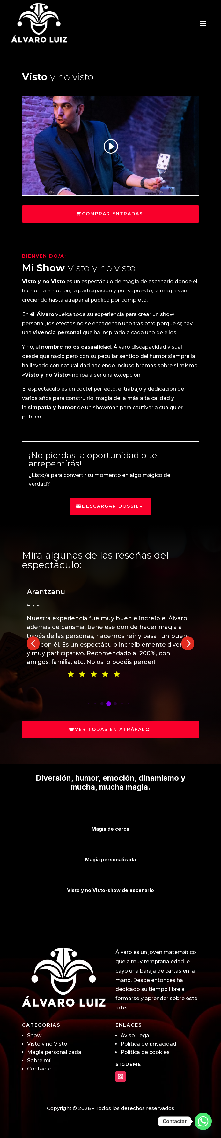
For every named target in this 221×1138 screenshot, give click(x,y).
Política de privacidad (148, 1044)
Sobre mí (38, 1060)
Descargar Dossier (112, 506)
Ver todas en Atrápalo (112, 729)
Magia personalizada (54, 1052)
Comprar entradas (112, 214)
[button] (33, 643)
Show (34, 1035)
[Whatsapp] (203, 1121)
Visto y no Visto (47, 1044)
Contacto (39, 1069)
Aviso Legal (136, 1035)
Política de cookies (145, 1052)
